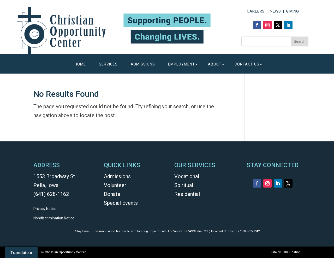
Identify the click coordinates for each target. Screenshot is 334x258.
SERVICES (108, 64)
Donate (112, 194)
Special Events (121, 203)
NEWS (275, 11)
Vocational (186, 176)
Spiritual (183, 185)
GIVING (292, 11)
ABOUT (215, 64)
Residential (187, 194)
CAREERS (255, 11)
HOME (80, 64)
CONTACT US (247, 64)
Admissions (117, 176)
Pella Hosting (291, 252)
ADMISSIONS (143, 64)
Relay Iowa (81, 231)
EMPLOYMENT (181, 64)
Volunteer (115, 185)
